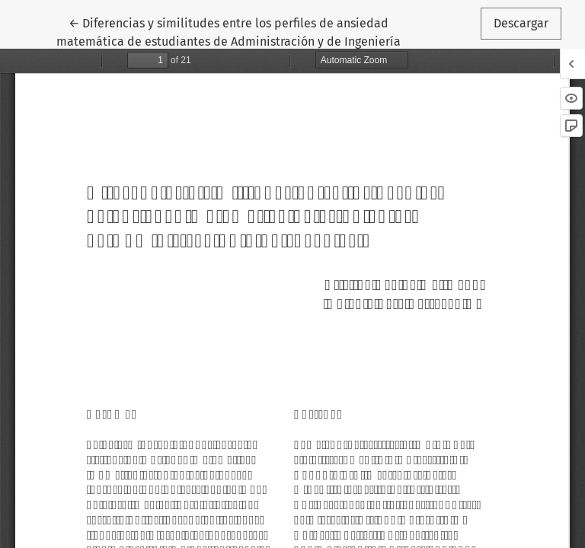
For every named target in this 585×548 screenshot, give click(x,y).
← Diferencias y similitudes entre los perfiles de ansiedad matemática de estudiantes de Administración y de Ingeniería (228, 31)
